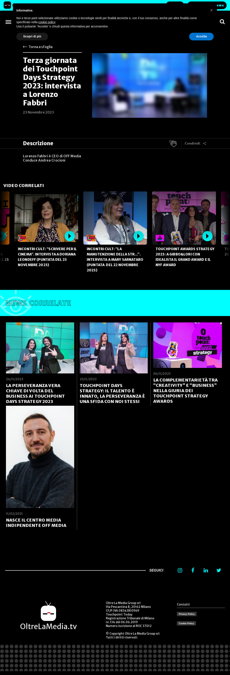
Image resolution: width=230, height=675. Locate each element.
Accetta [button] (201, 36)
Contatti (183, 604)
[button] (211, 10)
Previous (6, 234)
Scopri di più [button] (32, 36)
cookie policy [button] (46, 22)
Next (224, 234)
